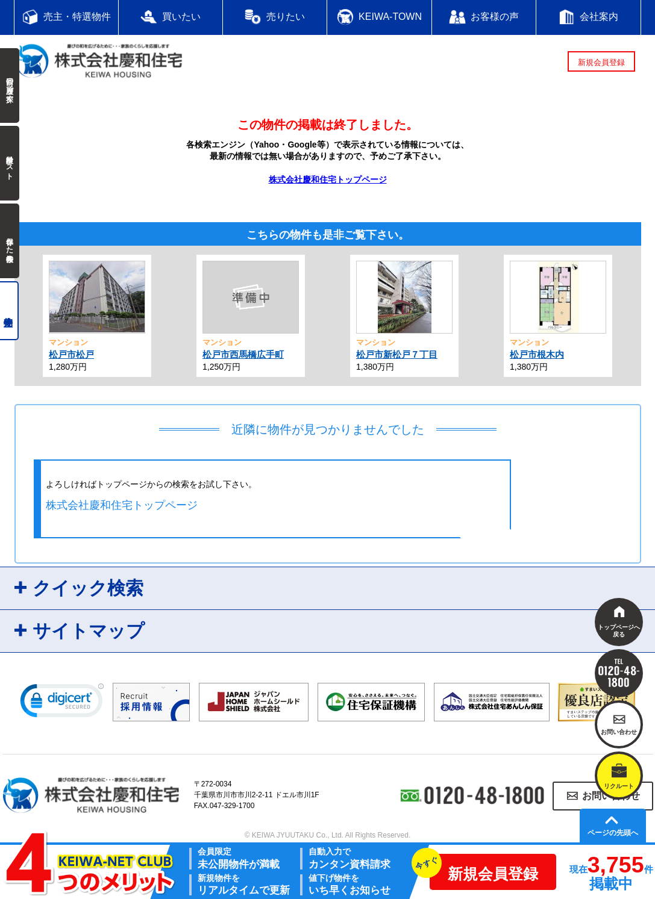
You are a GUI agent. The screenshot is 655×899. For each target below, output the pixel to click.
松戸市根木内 (537, 354)
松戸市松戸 (71, 354)
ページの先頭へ (613, 833)
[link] (62, 703)
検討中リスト (9, 163)
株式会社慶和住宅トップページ (328, 179)
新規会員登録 (601, 62)
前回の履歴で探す (9, 85)
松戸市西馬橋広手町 (243, 354)
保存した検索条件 (9, 240)
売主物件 (9, 310)
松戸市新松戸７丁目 (396, 354)
